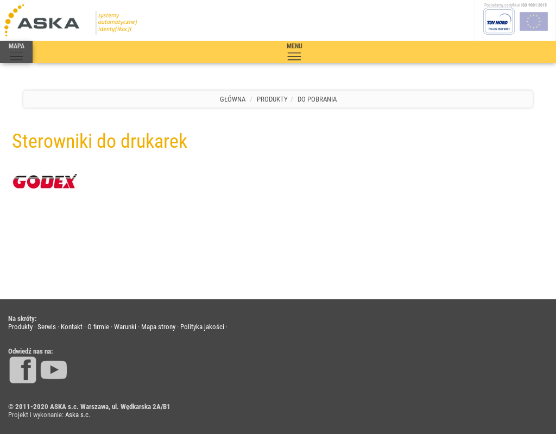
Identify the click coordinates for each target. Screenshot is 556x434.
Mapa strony (158, 327)
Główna (232, 99)
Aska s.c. (77, 415)
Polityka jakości (202, 327)
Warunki (125, 327)
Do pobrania (317, 99)
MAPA (16, 52)
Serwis (46, 327)
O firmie (98, 327)
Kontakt (72, 327)
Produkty (272, 99)
